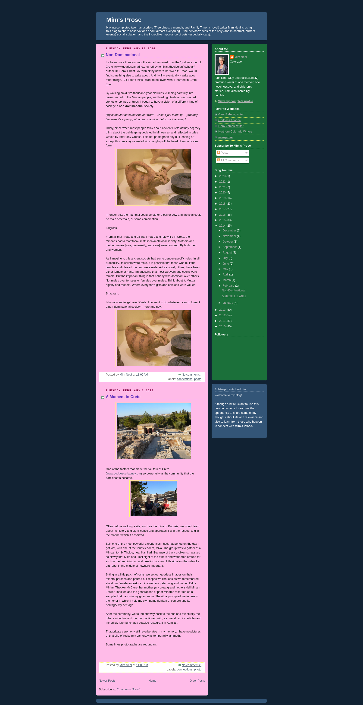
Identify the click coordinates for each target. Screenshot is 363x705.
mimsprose (225, 137)
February (229, 285)
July (226, 258)
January (228, 302)
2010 (223, 326)
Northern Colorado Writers (235, 131)
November (230, 236)
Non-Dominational (123, 55)
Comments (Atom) (128, 689)
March (227, 280)
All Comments (228, 160)
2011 (223, 320)
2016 (223, 214)
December (230, 230)
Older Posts (197, 680)
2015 (223, 220)
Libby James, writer (231, 126)
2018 (223, 203)
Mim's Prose (123, 19)
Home (152, 680)
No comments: (191, 374)
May (226, 269)
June (226, 263)
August (228, 252)
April (226, 274)
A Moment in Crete (123, 397)
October (228, 241)
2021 (223, 187)
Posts (222, 152)
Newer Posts (107, 680)
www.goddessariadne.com (124, 473)
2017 (223, 209)
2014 (223, 225)
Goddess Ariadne (229, 120)
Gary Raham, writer (231, 114)
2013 (223, 309)
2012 (223, 315)
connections (184, 379)
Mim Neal (241, 57)
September (230, 247)
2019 (223, 198)
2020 (223, 192)
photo (197, 379)
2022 (223, 181)
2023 (223, 176)
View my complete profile (235, 101)
